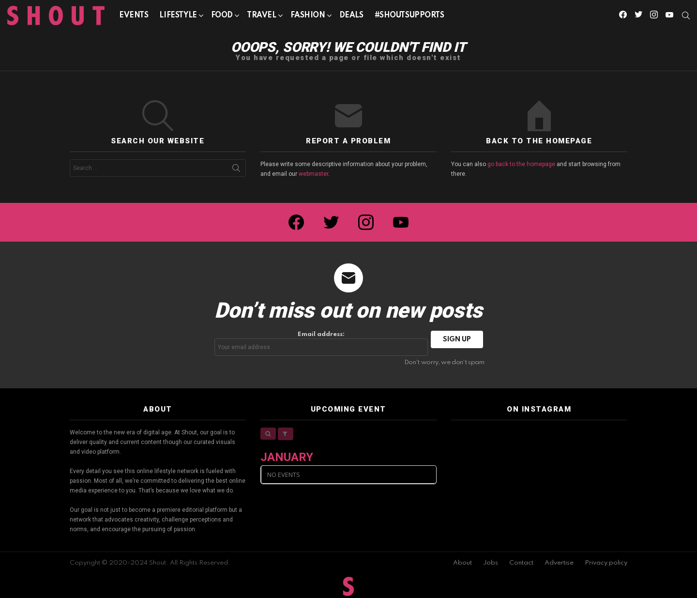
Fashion (307, 17)
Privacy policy (606, 563)
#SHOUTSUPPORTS (409, 15)
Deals (351, 15)
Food (222, 17)
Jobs (490, 563)
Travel (261, 17)
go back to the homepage (521, 164)
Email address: (321, 343)
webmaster (313, 173)
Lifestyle (178, 17)
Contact (521, 563)
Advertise (559, 563)
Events (133, 15)
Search (236, 170)
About (462, 563)
